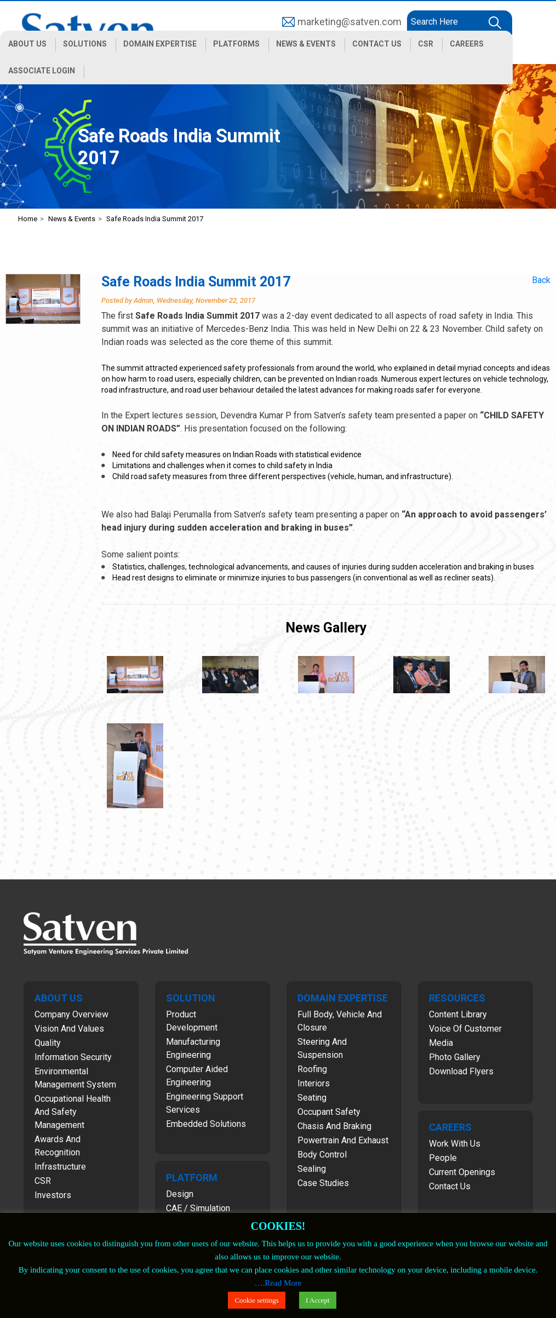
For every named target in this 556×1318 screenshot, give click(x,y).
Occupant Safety (328, 1112)
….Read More (278, 1283)
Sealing (311, 1169)
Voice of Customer (465, 1028)
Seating (311, 1097)
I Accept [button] (318, 1300)
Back (541, 280)
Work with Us (454, 1143)
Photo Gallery (454, 1057)
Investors (53, 1195)
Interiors (313, 1083)
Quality (48, 1043)
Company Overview (71, 1014)
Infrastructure (60, 1166)
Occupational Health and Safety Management (73, 1111)
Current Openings (462, 1172)
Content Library (458, 1014)
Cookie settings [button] (256, 1300)
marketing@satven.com (349, 21)
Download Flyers (461, 1071)
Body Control (322, 1154)
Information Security (73, 1057)
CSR (43, 1181)
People (443, 1158)
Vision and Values (69, 1028)
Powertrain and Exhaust (342, 1140)
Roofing (312, 1069)
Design (179, 1194)
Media (441, 1043)
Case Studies (323, 1183)
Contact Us (450, 1186)
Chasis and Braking (334, 1126)
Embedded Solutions (206, 1124)
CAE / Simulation (198, 1208)
